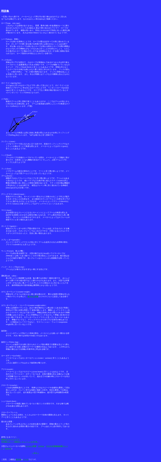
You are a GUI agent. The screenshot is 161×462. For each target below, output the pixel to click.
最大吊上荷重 (33, 296)
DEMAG (8, 449)
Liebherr (41, 446)
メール (25, 459)
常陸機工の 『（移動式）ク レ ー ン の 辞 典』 (20, 442)
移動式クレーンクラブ (10, 439)
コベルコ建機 (30, 446)
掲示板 (18, 459)
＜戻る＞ (35, 453)
